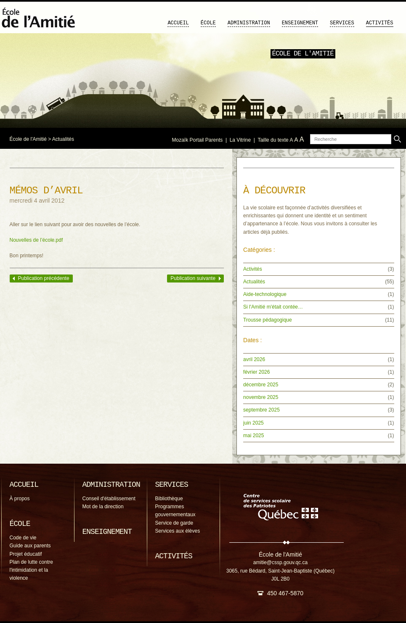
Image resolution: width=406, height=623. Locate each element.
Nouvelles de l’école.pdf (36, 240)
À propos (20, 499)
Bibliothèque (169, 499)
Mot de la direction (103, 506)
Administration (249, 23)
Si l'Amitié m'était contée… (273, 307)
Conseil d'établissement (108, 499)
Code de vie (23, 538)
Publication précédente (43, 278)
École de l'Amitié (28, 139)
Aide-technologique (265, 294)
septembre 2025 (261, 410)
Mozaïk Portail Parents (197, 140)
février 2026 (256, 372)
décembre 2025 (260, 385)
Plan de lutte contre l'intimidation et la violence (31, 570)
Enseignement (300, 23)
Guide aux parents (30, 546)
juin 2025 (253, 423)
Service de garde (174, 523)
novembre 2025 (260, 397)
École (208, 23)
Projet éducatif (26, 554)
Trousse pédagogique (267, 320)
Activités (379, 23)
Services (342, 23)
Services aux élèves (177, 531)
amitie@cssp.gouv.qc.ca (280, 562)
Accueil (177, 23)
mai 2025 (253, 435)
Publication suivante (192, 278)
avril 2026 (254, 359)
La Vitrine (240, 140)
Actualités (63, 139)
